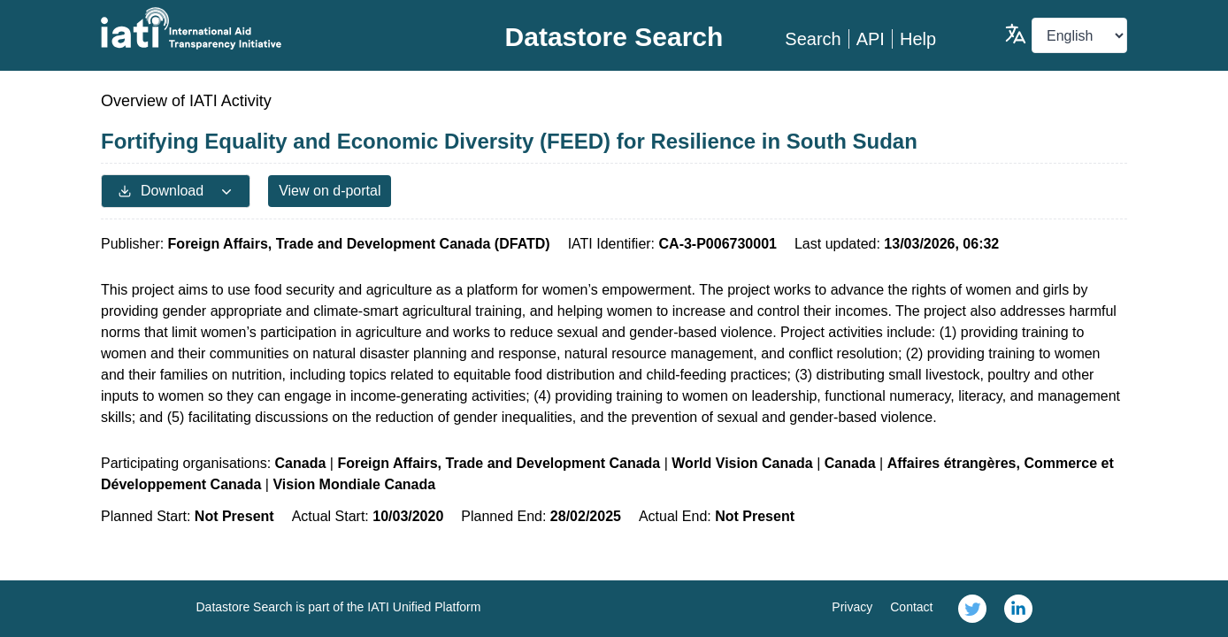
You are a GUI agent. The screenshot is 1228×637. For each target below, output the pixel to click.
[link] (972, 609)
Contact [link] (911, 607)
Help (918, 39)
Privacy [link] (852, 607)
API (870, 39)
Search (812, 39)
